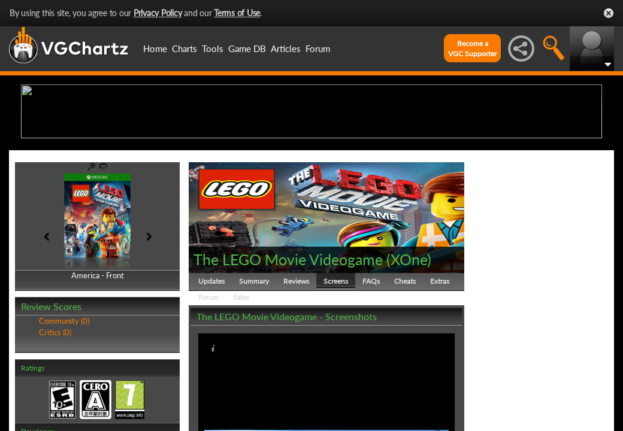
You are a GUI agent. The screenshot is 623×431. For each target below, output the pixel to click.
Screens (335, 373)
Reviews (296, 373)
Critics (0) (55, 425)
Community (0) (64, 414)
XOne (409, 352)
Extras (439, 373)
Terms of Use (237, 13)
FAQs (371, 373)
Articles (286, 48)
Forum (318, 48)
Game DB (247, 48)
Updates (211, 373)
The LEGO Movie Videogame (288, 352)
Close (608, 13)
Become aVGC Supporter (472, 48)
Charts (184, 48)
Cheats (405, 373)
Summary (254, 373)
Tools (212, 48)
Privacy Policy (158, 13)
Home (155, 48)
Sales (241, 390)
